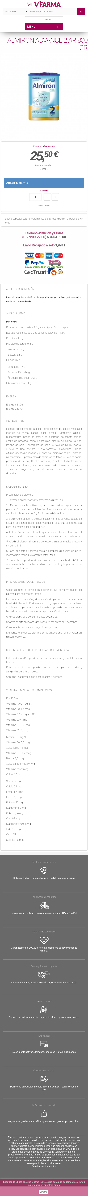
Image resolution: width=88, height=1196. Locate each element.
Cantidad (44, 190)
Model (40, 205)
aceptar (43, 1192)
